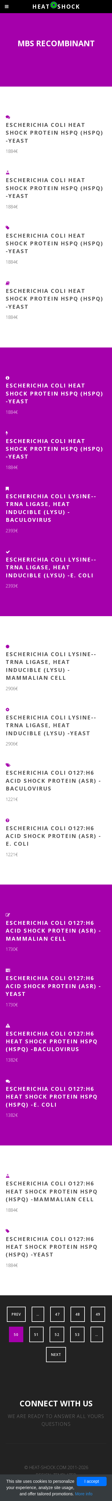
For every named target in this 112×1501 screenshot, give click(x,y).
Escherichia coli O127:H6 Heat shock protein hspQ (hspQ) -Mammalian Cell (52, 1191)
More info (83, 1493)
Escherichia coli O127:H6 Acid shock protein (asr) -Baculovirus (53, 780)
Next (56, 1354)
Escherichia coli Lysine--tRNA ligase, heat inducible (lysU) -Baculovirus (51, 507)
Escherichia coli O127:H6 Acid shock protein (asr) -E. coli (53, 836)
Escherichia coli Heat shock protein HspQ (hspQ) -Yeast (54, 298)
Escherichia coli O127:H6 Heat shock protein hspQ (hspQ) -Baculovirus (52, 1041)
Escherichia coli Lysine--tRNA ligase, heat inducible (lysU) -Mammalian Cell (51, 665)
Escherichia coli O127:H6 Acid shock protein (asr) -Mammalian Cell (53, 930)
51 (36, 1334)
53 (77, 1334)
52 (57, 1334)
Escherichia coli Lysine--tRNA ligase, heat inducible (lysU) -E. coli (51, 567)
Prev (16, 1314)
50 (16, 1334)
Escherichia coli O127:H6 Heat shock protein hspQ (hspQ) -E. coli (52, 1096)
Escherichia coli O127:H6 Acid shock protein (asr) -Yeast (53, 985)
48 (77, 1314)
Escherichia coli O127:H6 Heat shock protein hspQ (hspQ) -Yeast (52, 1246)
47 (57, 1314)
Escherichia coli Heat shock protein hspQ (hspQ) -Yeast (54, 132)
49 (98, 1314)
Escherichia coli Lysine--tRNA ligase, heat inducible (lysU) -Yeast (51, 725)
